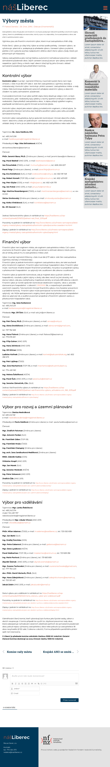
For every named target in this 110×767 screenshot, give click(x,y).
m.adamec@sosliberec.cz (46, 531)
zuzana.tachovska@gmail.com (63, 566)
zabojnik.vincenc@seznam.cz (62, 577)
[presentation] (64, 691)
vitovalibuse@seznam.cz (19, 523)
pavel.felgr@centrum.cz (49, 169)
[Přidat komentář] (70, 700)
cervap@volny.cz (54, 321)
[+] (45, 683)
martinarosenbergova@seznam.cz (56, 191)
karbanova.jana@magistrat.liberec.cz (25, 308)
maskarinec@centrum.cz (45, 553)
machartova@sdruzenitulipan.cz (52, 366)
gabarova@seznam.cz (56, 544)
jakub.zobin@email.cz (40, 584)
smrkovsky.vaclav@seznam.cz (58, 198)
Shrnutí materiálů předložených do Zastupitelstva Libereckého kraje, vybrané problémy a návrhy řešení (95, 42)
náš (25, 7)
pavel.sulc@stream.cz (42, 379)
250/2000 (41, 285)
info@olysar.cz (36, 182)
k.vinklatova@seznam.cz (45, 202)
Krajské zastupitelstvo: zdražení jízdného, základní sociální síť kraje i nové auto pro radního (95, 188)
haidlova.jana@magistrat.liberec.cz (24, 139)
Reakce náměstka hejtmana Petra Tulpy (95, 134)
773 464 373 (12, 750)
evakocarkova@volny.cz (42, 174)
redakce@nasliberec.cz (13, 752)
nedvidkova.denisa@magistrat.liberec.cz (26, 418)
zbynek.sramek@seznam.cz (46, 562)
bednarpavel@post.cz (45, 161)
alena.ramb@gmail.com (59, 326)
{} (42, 683)
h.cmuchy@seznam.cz (40, 165)
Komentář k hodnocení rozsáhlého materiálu (92, 85)
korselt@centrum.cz (44, 178)
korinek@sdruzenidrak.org (54, 354)
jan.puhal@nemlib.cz (41, 187)
